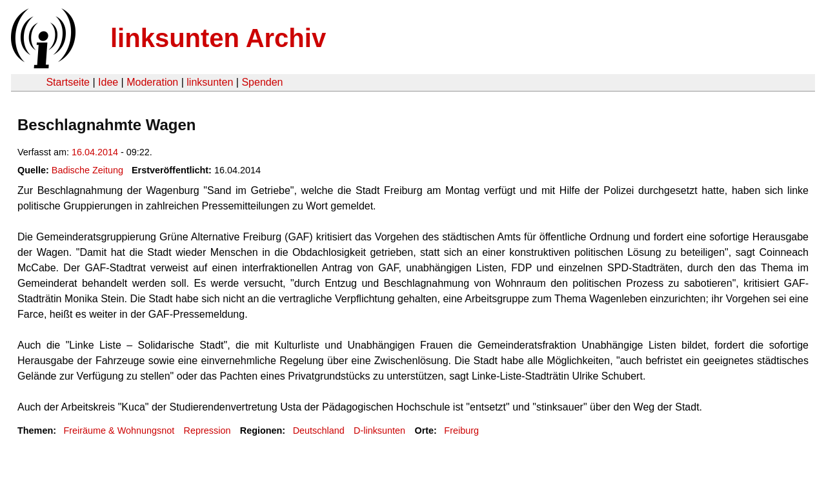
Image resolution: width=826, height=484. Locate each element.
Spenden (262, 82)
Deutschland (319, 430)
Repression (207, 430)
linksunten (209, 82)
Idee (108, 82)
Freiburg (461, 430)
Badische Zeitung (87, 170)
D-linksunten (379, 430)
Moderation (152, 82)
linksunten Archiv (218, 38)
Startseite (68, 82)
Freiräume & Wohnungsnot (118, 430)
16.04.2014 (95, 152)
